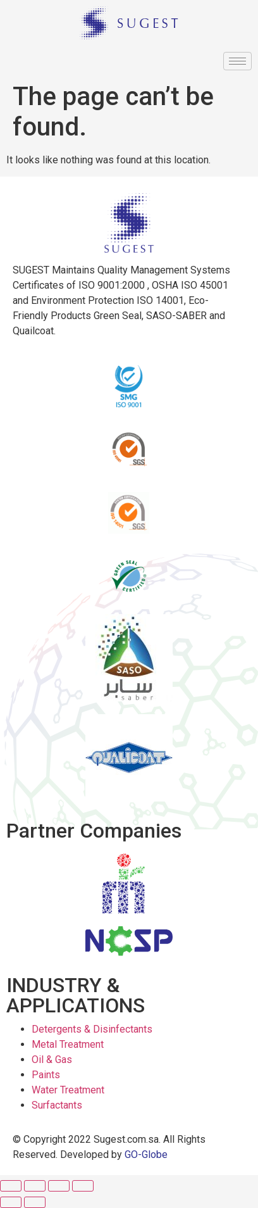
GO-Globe (146, 1154)
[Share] (35, 1186)
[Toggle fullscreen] (59, 1186)
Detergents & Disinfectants (92, 1029)
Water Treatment (68, 1090)
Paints (46, 1075)
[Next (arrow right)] (35, 1202)
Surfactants (57, 1105)
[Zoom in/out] (83, 1186)
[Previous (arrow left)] (11, 1202)
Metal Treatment (68, 1044)
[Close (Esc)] (11, 1186)
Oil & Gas (52, 1060)
